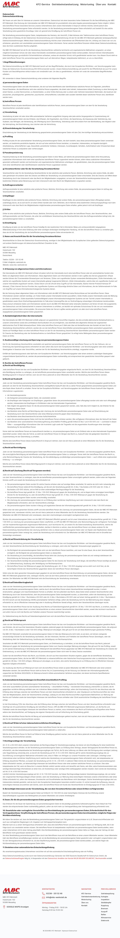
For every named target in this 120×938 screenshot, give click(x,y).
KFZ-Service (43, 4)
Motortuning (87, 4)
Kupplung (105, 905)
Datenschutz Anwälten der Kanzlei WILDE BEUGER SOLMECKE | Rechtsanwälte (77, 858)
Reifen (103, 914)
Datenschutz (73, 931)
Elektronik (105, 920)
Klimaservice (106, 917)
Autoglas (104, 897)
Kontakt (112, 4)
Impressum (65, 931)
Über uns (101, 4)
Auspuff (104, 912)
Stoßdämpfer (106, 902)
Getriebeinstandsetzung (65, 4)
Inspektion (105, 899)
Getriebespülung (107, 893)
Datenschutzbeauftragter (14, 858)
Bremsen (104, 908)
